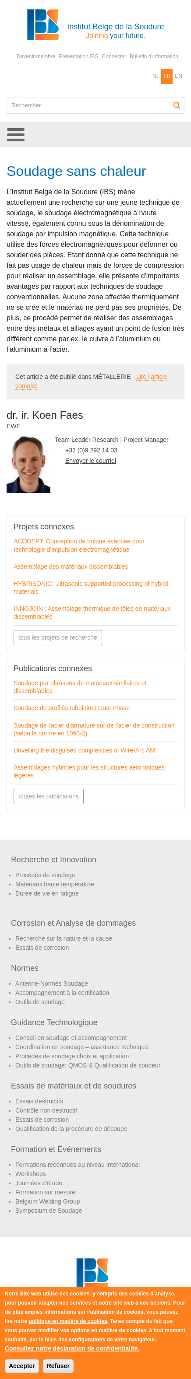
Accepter (22, 1365)
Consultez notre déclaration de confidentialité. (72, 1348)
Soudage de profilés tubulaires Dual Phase (72, 707)
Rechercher (177, 105)
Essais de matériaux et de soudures (73, 1086)
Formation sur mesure (45, 1192)
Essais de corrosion (42, 947)
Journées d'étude (38, 1183)
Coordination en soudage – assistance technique (81, 1046)
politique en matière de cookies (68, 1321)
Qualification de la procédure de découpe (71, 1128)
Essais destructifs (39, 1101)
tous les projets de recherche (57, 637)
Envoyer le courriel (90, 460)
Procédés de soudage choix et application (72, 1056)
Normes (25, 968)
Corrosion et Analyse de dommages (73, 923)
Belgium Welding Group (47, 1201)
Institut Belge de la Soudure (115, 30)
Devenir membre (36, 56)
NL (155, 76)
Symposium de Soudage (48, 1210)
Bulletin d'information (154, 56)
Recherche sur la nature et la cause (63, 938)
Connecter (114, 56)
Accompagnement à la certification (62, 992)
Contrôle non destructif (46, 1110)
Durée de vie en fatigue (47, 893)
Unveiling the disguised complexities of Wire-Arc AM (84, 750)
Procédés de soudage (45, 875)
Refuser (58, 1365)
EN (178, 76)
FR (166, 76)
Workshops (30, 1173)
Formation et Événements (56, 1149)
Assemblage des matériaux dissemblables (71, 566)
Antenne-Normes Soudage (51, 983)
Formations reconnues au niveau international (77, 1164)
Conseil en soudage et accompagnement (71, 1037)
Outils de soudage (40, 1001)
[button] (95, 134)
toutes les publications (48, 796)
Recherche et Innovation (53, 859)
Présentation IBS (79, 56)
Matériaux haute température (54, 884)
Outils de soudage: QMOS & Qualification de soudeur (88, 1065)
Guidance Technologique (54, 1022)
